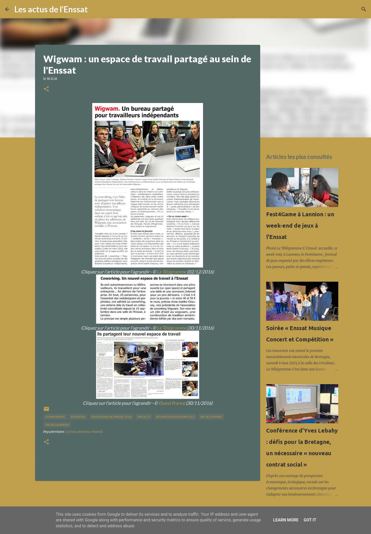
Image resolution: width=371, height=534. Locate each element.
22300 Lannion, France (84, 432)
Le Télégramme (171, 271)
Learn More (285, 520)
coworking (55, 417)
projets (144, 417)
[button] (46, 89)
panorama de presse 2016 (111, 417)
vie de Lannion (57, 425)
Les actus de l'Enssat (51, 9)
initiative (78, 417)
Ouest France (171, 403)
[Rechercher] (95, 9)
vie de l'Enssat (211, 417)
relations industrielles (175, 417)
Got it (309, 520)
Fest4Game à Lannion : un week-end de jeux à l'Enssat (300, 225)
